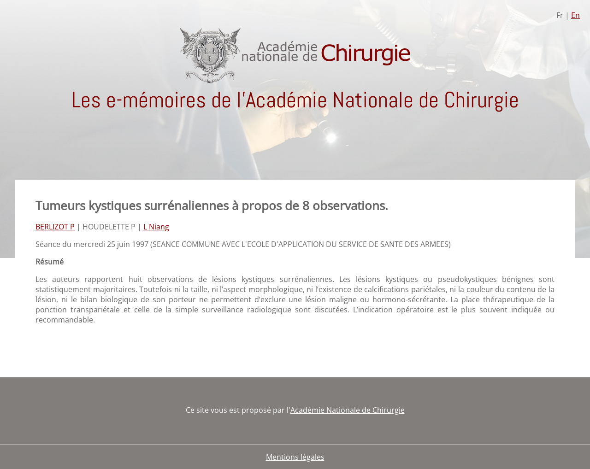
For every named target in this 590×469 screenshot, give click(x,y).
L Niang (156, 227)
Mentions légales (295, 457)
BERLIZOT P (55, 227)
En (575, 15)
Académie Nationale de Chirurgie (347, 410)
